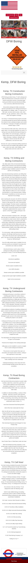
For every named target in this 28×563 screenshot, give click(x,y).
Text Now (14, 561)
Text (20, 15)
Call (16, 15)
